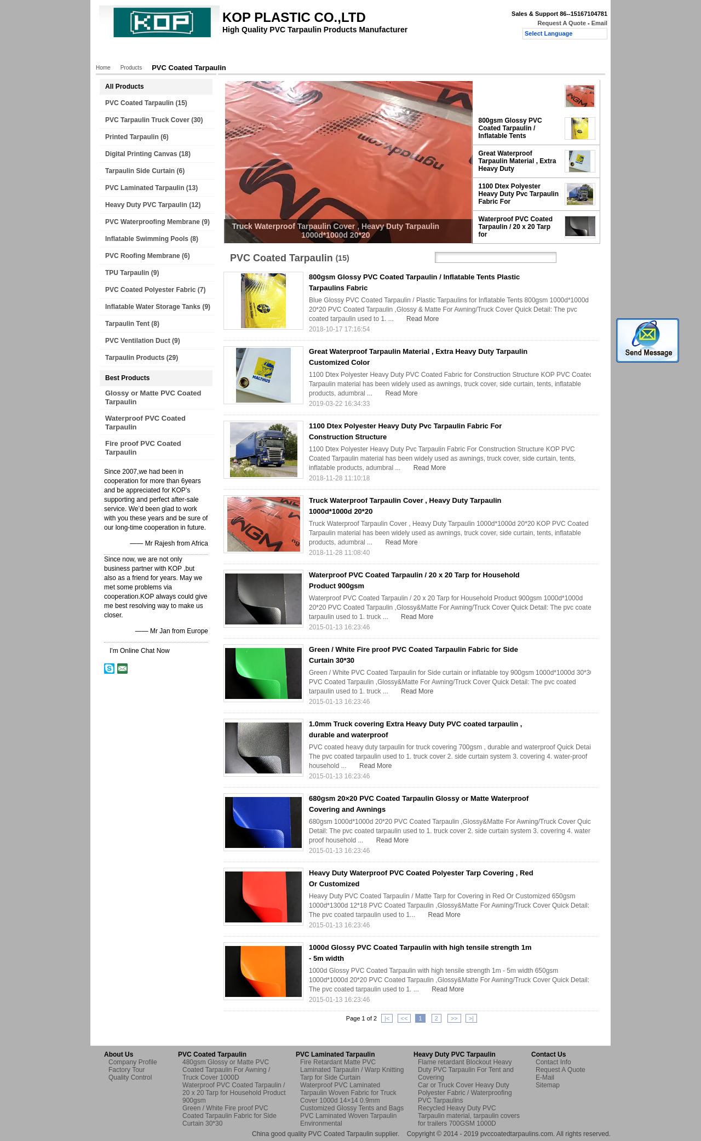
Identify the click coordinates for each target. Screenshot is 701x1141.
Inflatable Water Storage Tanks (152, 307)
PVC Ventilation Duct (137, 341)
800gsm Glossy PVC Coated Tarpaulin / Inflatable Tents (510, 128)
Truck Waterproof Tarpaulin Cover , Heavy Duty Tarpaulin (516, 95)
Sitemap (548, 1085)
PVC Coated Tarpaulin (139, 103)
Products (156, 53)
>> (454, 1018)
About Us (198, 53)
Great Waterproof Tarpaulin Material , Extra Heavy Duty (517, 161)
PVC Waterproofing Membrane (152, 222)
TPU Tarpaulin (127, 273)
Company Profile (132, 1062)
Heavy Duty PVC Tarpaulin (146, 205)
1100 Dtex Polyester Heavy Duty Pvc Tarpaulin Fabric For (519, 193)
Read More (422, 319)
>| (471, 1018)
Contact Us (358, 53)
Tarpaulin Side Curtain (140, 171)
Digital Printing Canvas (141, 154)
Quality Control (303, 53)
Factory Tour (247, 53)
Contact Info (553, 1062)
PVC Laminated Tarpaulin (144, 188)
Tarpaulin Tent (127, 324)
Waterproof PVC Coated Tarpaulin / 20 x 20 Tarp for (516, 226)
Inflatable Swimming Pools (146, 239)
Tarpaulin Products (134, 358)
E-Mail (545, 1077)
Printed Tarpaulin (132, 137)
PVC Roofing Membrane (142, 256)
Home (118, 53)
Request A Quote (561, 23)
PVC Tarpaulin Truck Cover (147, 120)
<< (404, 1018)
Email (599, 23)
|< (386, 1018)
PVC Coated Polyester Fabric (150, 290)
